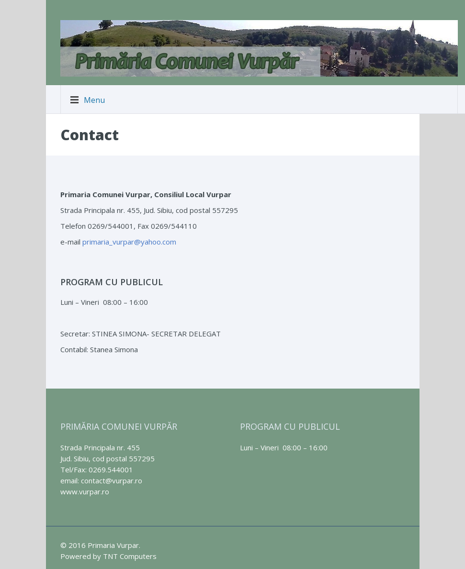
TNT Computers (130, 556)
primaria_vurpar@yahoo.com (129, 241)
